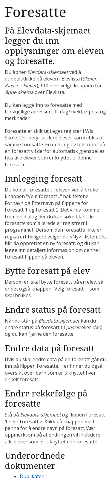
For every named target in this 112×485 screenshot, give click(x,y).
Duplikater (32, 476)
